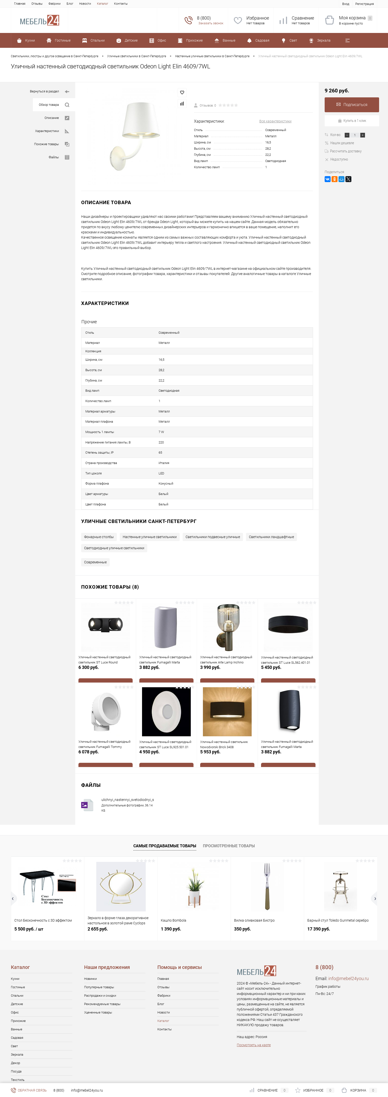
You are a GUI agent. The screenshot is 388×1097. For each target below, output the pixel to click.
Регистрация (364, 4)
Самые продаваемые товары (164, 815)
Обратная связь (29, 1090)
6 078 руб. (105, 727)
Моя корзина (355, 18)
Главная (19, 3)
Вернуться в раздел (49, 91)
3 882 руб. (166, 643)
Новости (85, 3)
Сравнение (303, 18)
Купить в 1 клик (352, 120)
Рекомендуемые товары (102, 973)
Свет (14, 1015)
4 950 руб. (166, 727)
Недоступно (336, 159)
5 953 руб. (227, 727)
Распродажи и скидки (100, 965)
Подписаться (352, 104)
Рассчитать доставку (343, 151)
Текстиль (17, 1049)
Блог (70, 3)
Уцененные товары (98, 982)
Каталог (102, 3)
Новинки (90, 948)
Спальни (17, 965)
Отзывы (37, 3)
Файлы (59, 157)
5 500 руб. (28, 898)
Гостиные (18, 957)
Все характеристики (275, 121)
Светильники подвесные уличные (213, 506)
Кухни (15, 948)
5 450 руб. (288, 643)
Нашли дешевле (339, 143)
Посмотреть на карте (254, 1014)
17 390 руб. (318, 898)
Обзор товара (54, 105)
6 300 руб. (105, 643)
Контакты (121, 3)
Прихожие (18, 990)
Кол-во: (336, 135)
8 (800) (58, 1090)
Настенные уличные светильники (150, 506)
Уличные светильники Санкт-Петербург (139, 491)
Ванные (16, 999)
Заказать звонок (210, 23)
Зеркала (17, 1024)
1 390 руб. (171, 898)
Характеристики (52, 131)
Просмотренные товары (229, 815)
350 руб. (242, 898)
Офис (15, 982)
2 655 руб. (98, 898)
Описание (57, 118)
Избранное (257, 18)
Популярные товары (99, 957)
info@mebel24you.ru (348, 948)
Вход (345, 4)
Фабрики (54, 3)
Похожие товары (51, 144)
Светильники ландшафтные (271, 506)
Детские (17, 973)
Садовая (17, 1007)
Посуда (16, 1041)
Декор (15, 1032)
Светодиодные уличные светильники (114, 518)
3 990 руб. (227, 643)
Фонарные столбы (99, 506)
